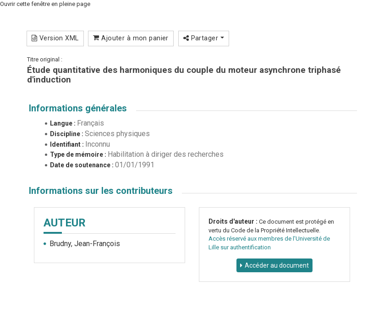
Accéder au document (277, 265)
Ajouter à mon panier (131, 38)
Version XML (55, 38)
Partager (203, 38)
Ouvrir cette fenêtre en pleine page (45, 4)
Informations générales (78, 108)
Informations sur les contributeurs (101, 190)
